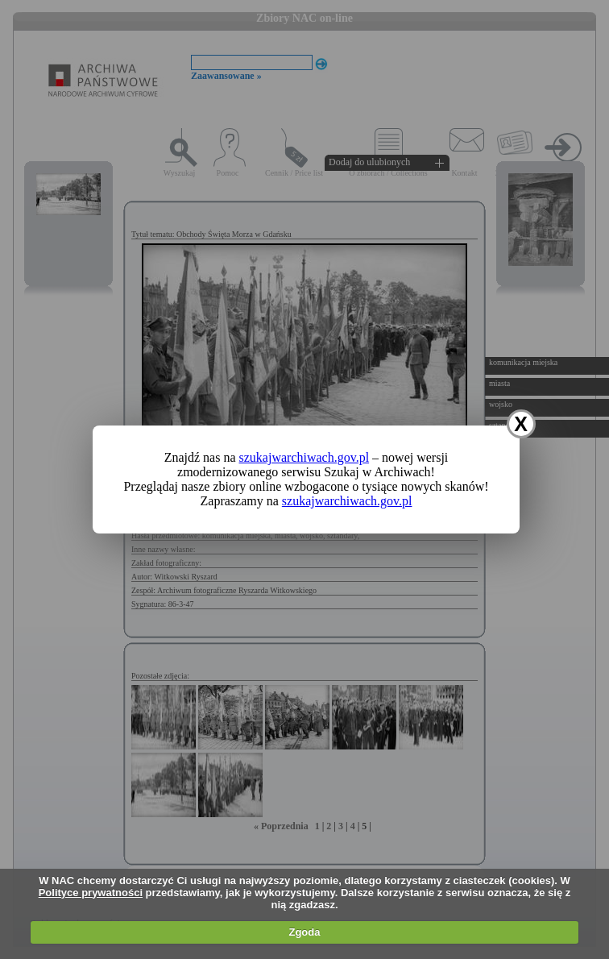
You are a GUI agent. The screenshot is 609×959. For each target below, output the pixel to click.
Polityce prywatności (91, 892)
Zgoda (304, 932)
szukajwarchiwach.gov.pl (304, 457)
